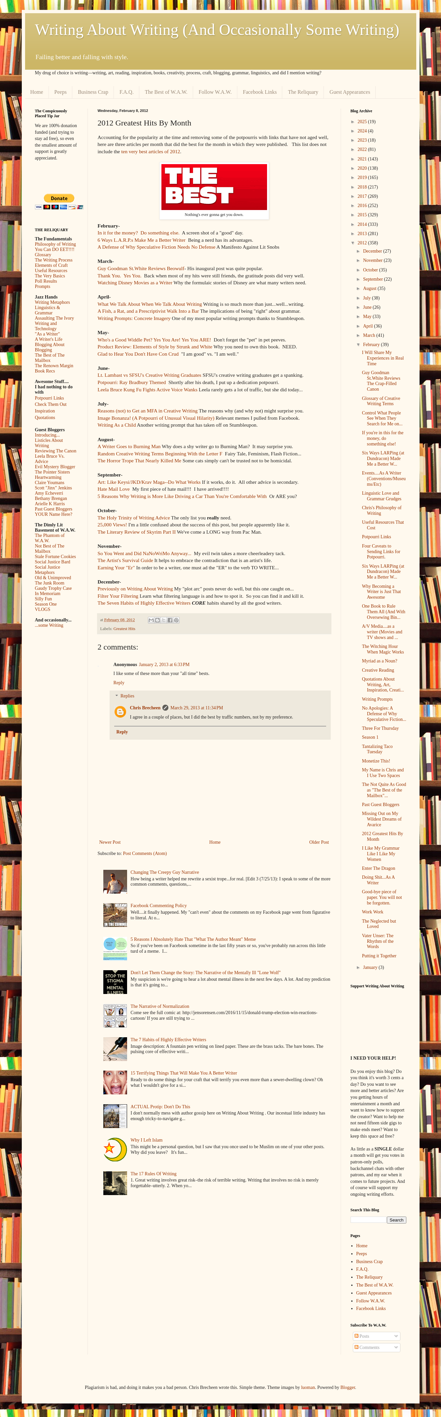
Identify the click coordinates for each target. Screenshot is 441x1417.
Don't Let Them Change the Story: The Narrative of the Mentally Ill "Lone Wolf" (206, 972)
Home (36, 92)
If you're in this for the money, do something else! (382, 438)
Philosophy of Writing (55, 244)
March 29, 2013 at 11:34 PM (196, 707)
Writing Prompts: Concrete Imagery (134, 318)
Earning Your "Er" (116, 567)
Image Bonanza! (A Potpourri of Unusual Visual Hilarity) (156, 418)
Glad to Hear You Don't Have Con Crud (138, 354)
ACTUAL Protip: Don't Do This (160, 1106)
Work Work (372, 911)
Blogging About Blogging (50, 347)
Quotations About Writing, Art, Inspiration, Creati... (383, 685)
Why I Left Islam (147, 1140)
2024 (362, 130)
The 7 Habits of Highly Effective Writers (168, 1039)
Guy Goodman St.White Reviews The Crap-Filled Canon (381, 381)
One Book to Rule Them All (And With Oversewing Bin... (383, 612)
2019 (362, 177)
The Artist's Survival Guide (125, 560)
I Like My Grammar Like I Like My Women (380, 854)
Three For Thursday (380, 728)
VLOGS (43, 609)
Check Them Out (51, 404)
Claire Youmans (49, 482)
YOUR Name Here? (54, 514)
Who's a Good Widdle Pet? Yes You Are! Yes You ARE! (154, 339)
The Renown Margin (54, 365)
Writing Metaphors (52, 302)
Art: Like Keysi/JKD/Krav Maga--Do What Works (149, 482)
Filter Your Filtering (118, 596)
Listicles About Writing (49, 443)
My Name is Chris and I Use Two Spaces (383, 772)
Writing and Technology (46, 326)
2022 (362, 149)
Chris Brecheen (145, 707)
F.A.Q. (126, 92)
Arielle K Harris (50, 503)
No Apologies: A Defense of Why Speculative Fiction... (384, 714)
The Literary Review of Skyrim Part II (137, 532)
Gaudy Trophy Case (53, 588)
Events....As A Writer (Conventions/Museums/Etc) (383, 479)
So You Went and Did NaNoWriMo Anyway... (145, 553)
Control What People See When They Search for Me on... (382, 418)
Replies (127, 696)
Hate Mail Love (114, 489)
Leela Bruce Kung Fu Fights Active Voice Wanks (148, 389)
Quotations (45, 417)
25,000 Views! (112, 524)
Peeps (60, 92)
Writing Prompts (377, 699)
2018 (362, 187)
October (371, 269)
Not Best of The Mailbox (50, 549)
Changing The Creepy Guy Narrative (165, 872)
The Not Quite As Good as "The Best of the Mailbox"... (384, 790)
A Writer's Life (48, 339)
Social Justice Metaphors (47, 570)
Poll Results (46, 281)
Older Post (319, 842)
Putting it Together (379, 955)
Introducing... (47, 435)
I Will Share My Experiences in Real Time (383, 358)
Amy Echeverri (49, 493)
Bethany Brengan (51, 498)
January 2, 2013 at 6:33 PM (164, 664)
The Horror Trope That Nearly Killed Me (140, 460)
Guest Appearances (349, 92)
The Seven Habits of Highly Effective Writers (144, 603)
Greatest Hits (124, 628)
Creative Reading (378, 670)
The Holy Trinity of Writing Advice (134, 517)
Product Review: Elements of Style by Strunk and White (155, 346)
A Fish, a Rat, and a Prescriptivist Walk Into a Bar (148, 311)
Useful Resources (51, 270)
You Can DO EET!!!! (55, 249)
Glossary (43, 254)
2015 (362, 214)
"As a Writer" (47, 334)
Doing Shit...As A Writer (378, 880)
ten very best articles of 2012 (150, 151)
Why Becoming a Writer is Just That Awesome (381, 592)
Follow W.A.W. (215, 92)
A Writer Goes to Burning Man (129, 446)
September (373, 279)
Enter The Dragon (378, 868)
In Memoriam (47, 593)
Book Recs (45, 371)
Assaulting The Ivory (54, 318)
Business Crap (93, 92)
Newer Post (110, 842)
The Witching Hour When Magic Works (383, 649)
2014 (362, 224)
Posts (362, 1336)
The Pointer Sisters (52, 472)
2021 (362, 159)
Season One (46, 604)
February (372, 344)
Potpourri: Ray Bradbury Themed (132, 382)
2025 (362, 121)
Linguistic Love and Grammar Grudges (381, 496)
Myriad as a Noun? (379, 660)
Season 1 (370, 737)
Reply (119, 682)
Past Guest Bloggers (54, 509)
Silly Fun (43, 598)
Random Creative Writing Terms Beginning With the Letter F (160, 453)
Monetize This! (376, 761)
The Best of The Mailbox (50, 358)
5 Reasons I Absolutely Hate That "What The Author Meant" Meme (193, 939)
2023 (362, 140)
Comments (367, 1347)
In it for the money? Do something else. (139, 232)
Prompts (43, 286)
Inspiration (45, 410)
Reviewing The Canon (56, 450)
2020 (362, 168)
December (373, 251)
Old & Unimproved (53, 577)
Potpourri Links (49, 398)
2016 (362, 205)
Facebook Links (260, 92)
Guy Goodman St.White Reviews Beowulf (141, 268)
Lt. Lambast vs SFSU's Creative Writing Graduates (149, 375)
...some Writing (49, 625)
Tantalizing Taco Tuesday (377, 749)
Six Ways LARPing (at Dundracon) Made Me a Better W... (383, 458)
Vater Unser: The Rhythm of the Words (377, 941)
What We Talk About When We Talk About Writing (150, 304)
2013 (362, 233)
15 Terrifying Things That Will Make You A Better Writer (184, 1073)
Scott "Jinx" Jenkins (53, 487)
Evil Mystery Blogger (55, 466)
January (371, 967)
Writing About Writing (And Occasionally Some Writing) (217, 29)
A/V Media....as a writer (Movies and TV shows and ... (382, 632)
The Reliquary (303, 92)
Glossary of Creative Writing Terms (381, 401)
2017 (362, 196)
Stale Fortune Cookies (55, 556)
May (368, 316)
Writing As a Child (117, 425)
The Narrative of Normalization (160, 1006)
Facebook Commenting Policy (159, 905)
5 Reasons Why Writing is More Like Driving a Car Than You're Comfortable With (182, 496)
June (368, 307)
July (367, 298)
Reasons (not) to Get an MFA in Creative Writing (148, 410)
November (373, 260)
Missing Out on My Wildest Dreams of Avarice (381, 819)
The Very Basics (50, 275)
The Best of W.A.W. (166, 92)
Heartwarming (48, 477)
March (369, 335)
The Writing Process (54, 260)
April (368, 326)
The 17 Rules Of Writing (154, 1173)
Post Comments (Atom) (145, 853)
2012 (362, 242)
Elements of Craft (51, 265)
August (370, 288)
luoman (308, 1387)
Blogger (347, 1387)
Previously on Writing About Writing (135, 588)
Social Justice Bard (52, 561)
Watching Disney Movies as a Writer (135, 282)
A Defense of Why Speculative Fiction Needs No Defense (157, 247)
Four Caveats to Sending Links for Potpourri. (381, 552)
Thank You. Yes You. (120, 275)
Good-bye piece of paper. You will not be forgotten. (382, 897)
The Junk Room (49, 583)
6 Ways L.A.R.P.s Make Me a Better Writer (142, 240)
